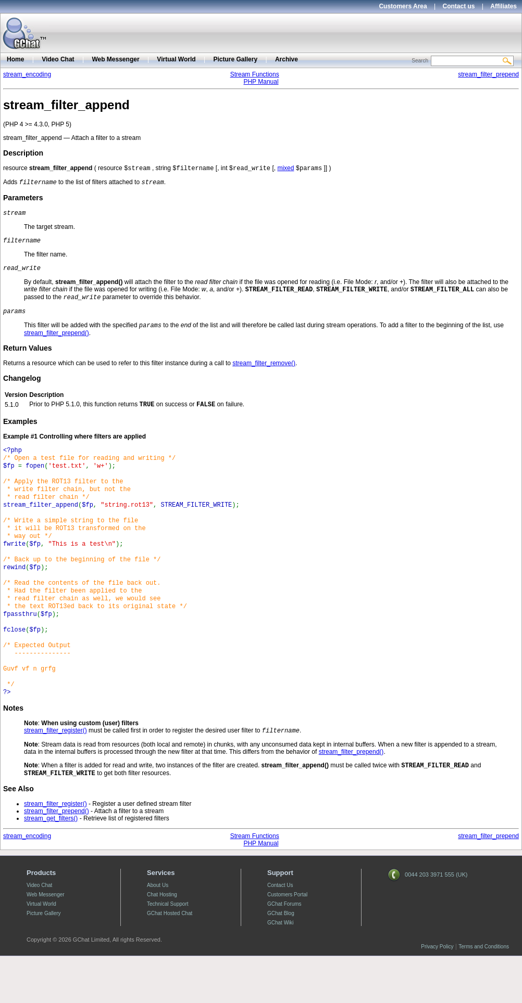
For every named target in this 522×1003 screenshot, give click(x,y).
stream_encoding (27, 74)
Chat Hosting (162, 941)
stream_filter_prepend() (56, 342)
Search (420, 60)
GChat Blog (280, 960)
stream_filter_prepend (488, 74)
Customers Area (403, 6)
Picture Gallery (235, 59)
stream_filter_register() (55, 775)
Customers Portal (287, 941)
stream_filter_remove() (263, 372)
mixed (285, 169)
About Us (157, 932)
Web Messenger (115, 59)
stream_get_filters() (51, 865)
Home (15, 59)
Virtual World (176, 59)
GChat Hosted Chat (169, 960)
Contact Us (280, 932)
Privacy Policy (437, 993)
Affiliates (503, 6)
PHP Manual (260, 81)
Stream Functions (254, 74)
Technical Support (168, 951)
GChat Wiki (280, 969)
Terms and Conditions (483, 993)
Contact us (459, 6)
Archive (286, 59)
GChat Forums (284, 951)
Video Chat (58, 59)
